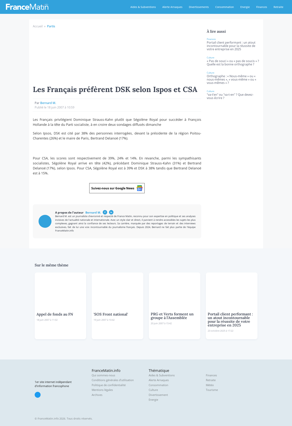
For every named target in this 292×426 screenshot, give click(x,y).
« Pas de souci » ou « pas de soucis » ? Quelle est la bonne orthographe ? (233, 62)
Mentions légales (102, 390)
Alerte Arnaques (172, 7)
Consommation (224, 7)
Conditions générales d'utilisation (113, 380)
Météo (210, 385)
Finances (261, 7)
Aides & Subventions (143, 7)
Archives (97, 395)
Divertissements (199, 7)
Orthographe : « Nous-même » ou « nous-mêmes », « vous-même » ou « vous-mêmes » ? (231, 79)
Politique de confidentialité (109, 385)
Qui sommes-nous (103, 375)
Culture (153, 390)
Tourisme (212, 390)
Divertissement (158, 395)
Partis (51, 26)
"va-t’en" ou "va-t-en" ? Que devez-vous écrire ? (230, 96)
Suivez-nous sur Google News (117, 188)
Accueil (38, 26)
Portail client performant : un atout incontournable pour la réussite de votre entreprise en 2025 (231, 45)
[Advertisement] (117, 56)
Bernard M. (48, 103)
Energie (245, 7)
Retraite (278, 7)
